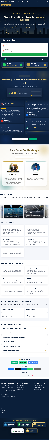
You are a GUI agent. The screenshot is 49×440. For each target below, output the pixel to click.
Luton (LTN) (20, 391)
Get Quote (24, 54)
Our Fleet (3, 405)
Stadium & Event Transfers (33, 227)
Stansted (29, 1)
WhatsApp (30, 369)
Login (2, 412)
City (37, 1)
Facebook (11, 369)
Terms (2, 408)
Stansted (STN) (20, 389)
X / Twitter (18, 369)
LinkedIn (24, 369)
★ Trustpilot (33, 139)
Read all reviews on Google (20, 139)
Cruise (41, 1)
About (2, 403)
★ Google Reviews (33, 362)
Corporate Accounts (8, 239)
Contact (46, 1)
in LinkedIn (24, 375)
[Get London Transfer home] (7, 2)
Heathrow (19, 1)
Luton (34, 1)
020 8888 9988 (6, 5)
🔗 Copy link (37, 369)
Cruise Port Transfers (8, 227)
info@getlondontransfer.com (8, 396)
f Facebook (17, 375)
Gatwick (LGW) (20, 387)
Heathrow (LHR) (20, 385)
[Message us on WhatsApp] (12, 65)
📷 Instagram (31, 375)
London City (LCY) (21, 393)
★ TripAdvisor (23, 362)
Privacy (3, 410)
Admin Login (24, 437)
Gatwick (24, 1)
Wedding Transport (8, 250)
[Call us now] (36, 65)
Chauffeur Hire (30, 239)
